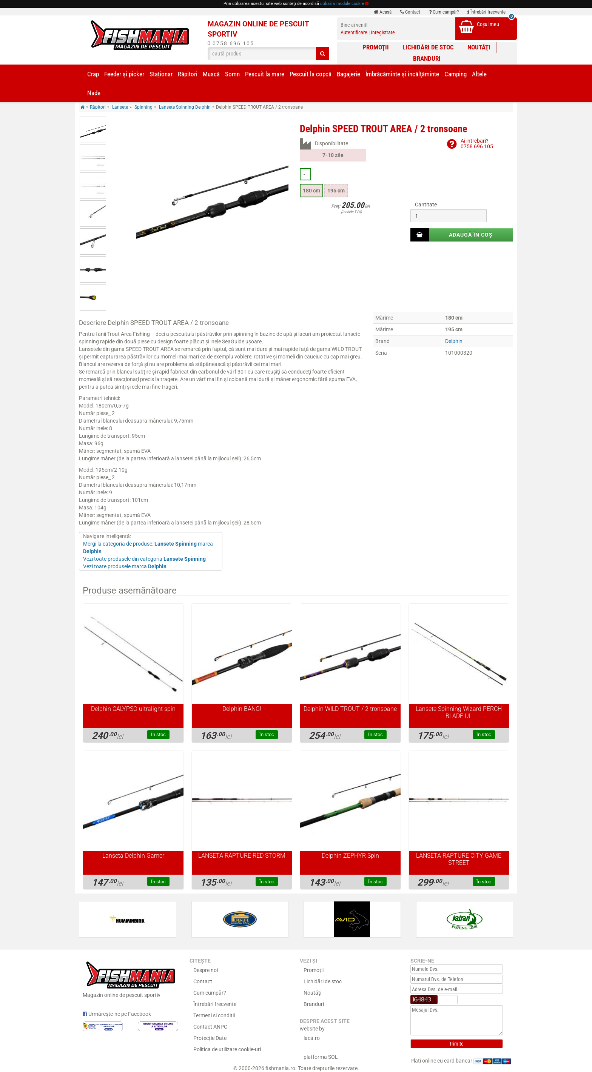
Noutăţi (478, 47)
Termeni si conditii (214, 1015)
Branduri (427, 58)
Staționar (161, 74)
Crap (93, 74)
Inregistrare (383, 32)
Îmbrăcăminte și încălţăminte (402, 74)
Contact (410, 12)
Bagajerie (348, 74)
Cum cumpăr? (444, 12)
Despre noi (205, 970)
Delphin (453, 341)
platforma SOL (321, 1057)
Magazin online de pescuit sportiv (130, 978)
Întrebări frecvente (486, 12)
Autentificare (354, 32)
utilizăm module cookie (342, 3)
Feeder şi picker (124, 74)
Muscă (211, 74)
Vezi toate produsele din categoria (144, 559)
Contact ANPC (210, 1027)
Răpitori (187, 74)
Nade (93, 93)
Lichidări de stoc (428, 47)
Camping (455, 74)
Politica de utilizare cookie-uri (227, 1049)
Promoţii (375, 47)
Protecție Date (210, 1038)
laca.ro (312, 1038)
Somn (232, 74)
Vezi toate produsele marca (124, 566)
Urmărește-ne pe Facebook (117, 1014)
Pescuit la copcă (310, 74)
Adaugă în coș (471, 235)
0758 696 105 (231, 43)
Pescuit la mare (264, 74)
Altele (479, 74)
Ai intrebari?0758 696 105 (477, 143)
